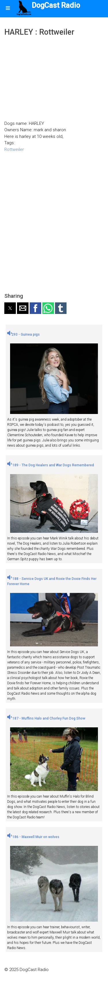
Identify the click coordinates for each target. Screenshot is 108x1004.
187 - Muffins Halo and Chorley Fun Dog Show (46, 718)
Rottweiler (14, 149)
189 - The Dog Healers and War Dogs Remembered (50, 465)
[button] (10, 308)
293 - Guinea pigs (23, 334)
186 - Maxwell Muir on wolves (33, 837)
